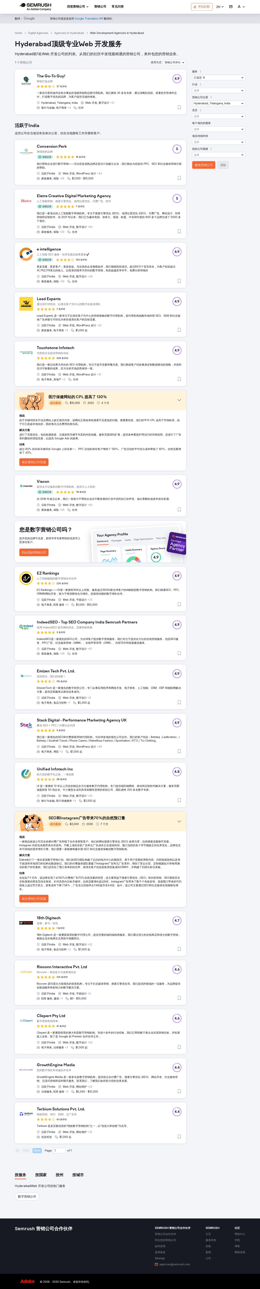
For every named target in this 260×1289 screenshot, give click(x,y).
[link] (100, 7)
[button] (220, 7)
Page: (48, 1150)
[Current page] (59, 1150)
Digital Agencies (38, 33)
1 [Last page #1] (71, 1150)
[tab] (20, 1175)
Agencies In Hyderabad (69, 33)
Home (18, 33)
